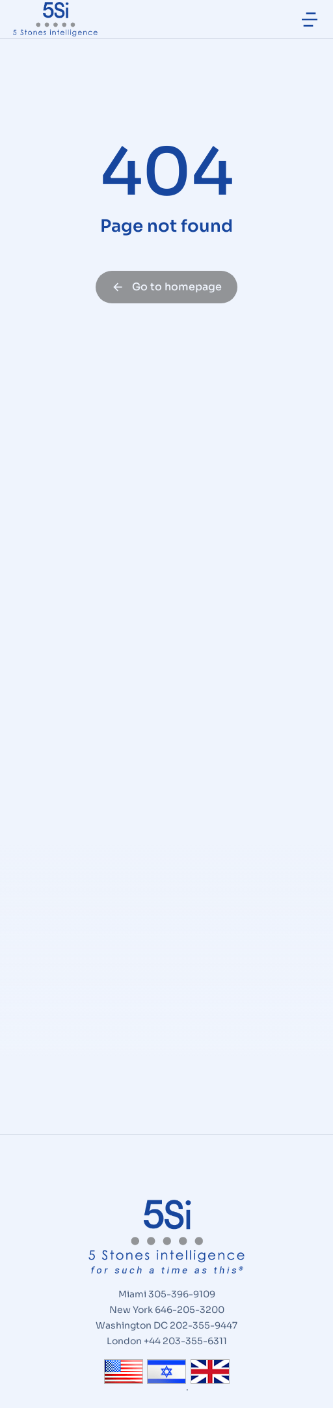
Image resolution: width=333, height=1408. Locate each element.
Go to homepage (166, 287)
